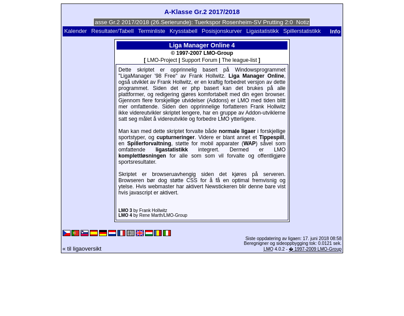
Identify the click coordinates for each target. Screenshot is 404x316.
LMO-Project (162, 60)
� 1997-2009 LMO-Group (315, 249)
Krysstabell (184, 31)
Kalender (75, 31)
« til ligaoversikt (82, 248)
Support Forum (199, 60)
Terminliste (151, 31)
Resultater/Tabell (112, 31)
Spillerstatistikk (302, 31)
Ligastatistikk (262, 31)
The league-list (239, 60)
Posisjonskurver (222, 31)
